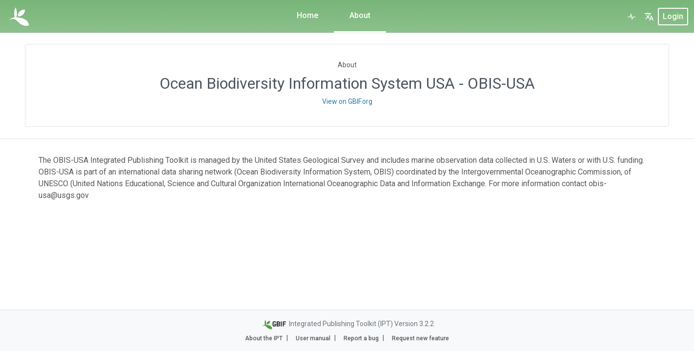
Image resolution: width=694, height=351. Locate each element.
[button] (649, 16)
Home (307, 15)
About (359, 15)
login (673, 16)
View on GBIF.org (347, 101)
